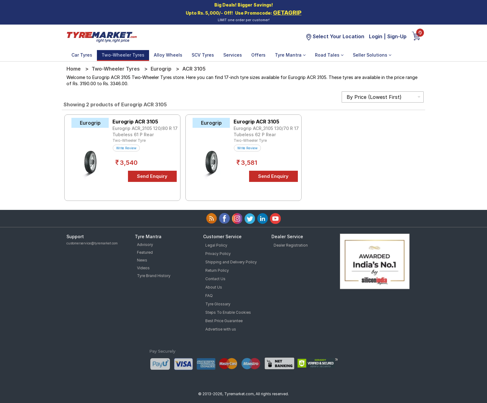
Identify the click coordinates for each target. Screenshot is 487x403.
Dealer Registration (291, 245)
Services (232, 55)
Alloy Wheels (168, 55)
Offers (258, 55)
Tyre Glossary (217, 304)
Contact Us (215, 278)
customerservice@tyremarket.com (92, 243)
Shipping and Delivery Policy (231, 262)
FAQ (209, 295)
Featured (145, 252)
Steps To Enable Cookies (228, 312)
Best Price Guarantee (224, 320)
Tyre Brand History (154, 275)
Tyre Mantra (290, 55)
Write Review (126, 148)
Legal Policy (216, 245)
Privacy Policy (218, 253)
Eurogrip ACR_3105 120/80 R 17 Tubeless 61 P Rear (145, 131)
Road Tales (329, 55)
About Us (213, 287)
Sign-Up (397, 36)
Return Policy (217, 270)
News (142, 260)
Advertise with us (220, 329)
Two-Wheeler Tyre (129, 140)
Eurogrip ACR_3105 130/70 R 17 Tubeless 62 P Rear (266, 131)
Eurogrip (161, 69)
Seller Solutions (372, 55)
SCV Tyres (203, 55)
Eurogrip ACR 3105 (135, 121)
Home (73, 69)
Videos (143, 268)
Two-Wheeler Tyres (123, 55)
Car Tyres (81, 55)
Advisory (145, 244)
